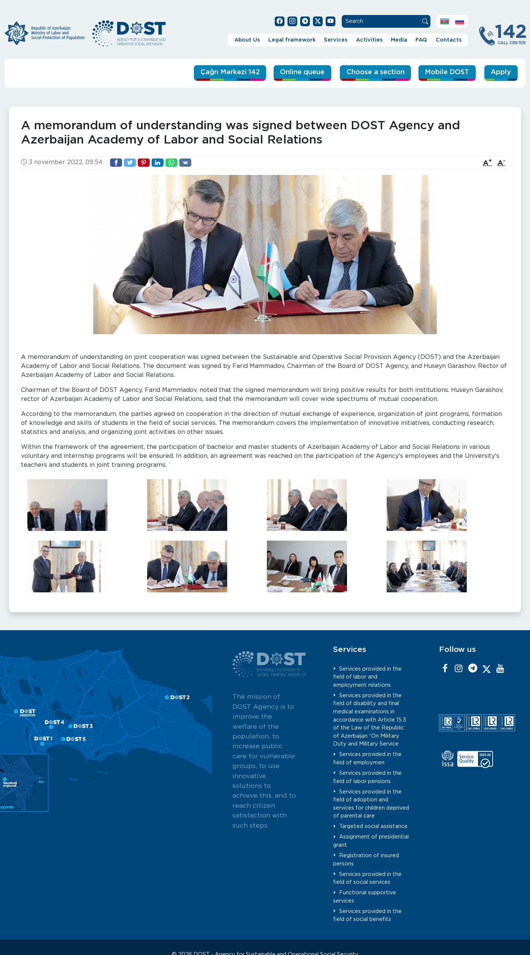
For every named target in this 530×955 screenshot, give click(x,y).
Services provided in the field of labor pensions (367, 777)
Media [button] (399, 39)
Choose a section (367, 72)
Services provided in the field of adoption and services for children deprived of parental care (371, 803)
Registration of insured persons (366, 859)
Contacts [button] (449, 39)
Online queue (291, 72)
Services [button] (335, 39)
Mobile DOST (444, 72)
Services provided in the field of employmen (367, 758)
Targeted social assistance (373, 826)
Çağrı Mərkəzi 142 (213, 72)
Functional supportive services (364, 896)
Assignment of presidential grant (371, 840)
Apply (500, 72)
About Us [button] (247, 39)
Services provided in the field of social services (367, 878)
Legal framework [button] (292, 39)
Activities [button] (369, 39)
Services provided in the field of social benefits (367, 915)
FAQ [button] (421, 39)
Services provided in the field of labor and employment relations (367, 676)
